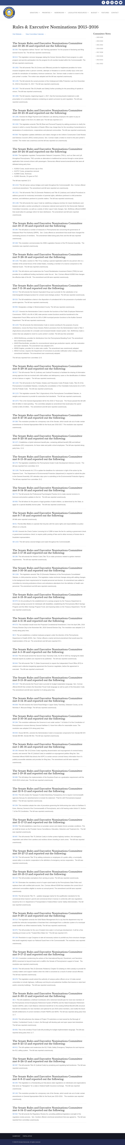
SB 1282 (15, 124)
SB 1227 (15, 311)
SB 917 (15, 372)
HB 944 (15, 733)
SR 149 (15, 937)
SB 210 (15, 878)
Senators (34, 13)
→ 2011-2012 (99, 63)
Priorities (46, 13)
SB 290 (15, 556)
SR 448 (15, 243)
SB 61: (14, 524)
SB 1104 (15, 383)
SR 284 (15, 722)
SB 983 (15, 501)
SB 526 (15, 656)
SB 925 (15, 896)
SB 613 (15, 57)
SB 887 (15, 836)
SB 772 (15, 494)
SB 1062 (15, 67)
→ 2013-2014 (99, 60)
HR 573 (15, 624)
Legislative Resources (77, 13)
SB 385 (15, 271)
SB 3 (14, 635)
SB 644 (15, 663)
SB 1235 (15, 81)
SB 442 (15, 795)
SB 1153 (15, 542)
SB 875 (15, 930)
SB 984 (15, 155)
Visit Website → (17, 34)
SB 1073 (15, 401)
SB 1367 (15, 88)
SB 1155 (15, 261)
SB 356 (15, 49)
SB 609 (15, 826)
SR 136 (15, 958)
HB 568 (15, 135)
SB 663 (15, 969)
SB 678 (15, 979)
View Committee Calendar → (36, 34)
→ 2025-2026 (99, 37)
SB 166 (15, 750)
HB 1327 (15, 684)
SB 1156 (15, 574)
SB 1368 (15, 96)
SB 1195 (15, 470)
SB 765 (15, 857)
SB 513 (15, 919)
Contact (115, 13)
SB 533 (15, 299)
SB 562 (15, 1114)
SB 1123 (15, 393)
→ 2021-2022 (99, 45)
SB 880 (15, 777)
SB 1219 (15, 185)
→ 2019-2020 (99, 48)
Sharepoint (16, 1136)
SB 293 (15, 1083)
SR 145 (15, 1093)
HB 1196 (15, 203)
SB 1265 (15, 117)
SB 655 (15, 1030)
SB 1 (14, 1000)
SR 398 (15, 421)
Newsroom (59, 13)
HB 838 (15, 705)
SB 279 (15, 463)
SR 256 (15, 805)
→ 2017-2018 (99, 52)
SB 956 (15, 307)
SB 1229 (15, 325)
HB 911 (15, 1047)
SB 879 (15, 601)
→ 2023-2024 (99, 41)
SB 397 (15, 1065)
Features (105, 13)
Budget (94, 13)
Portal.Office (27, 1136)
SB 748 (15, 882)
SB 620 (15, 1019)
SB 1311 (15, 192)
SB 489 (15, 531)
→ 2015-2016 (99, 56)
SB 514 (15, 292)
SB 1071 (15, 442)
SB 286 (15, 230)
